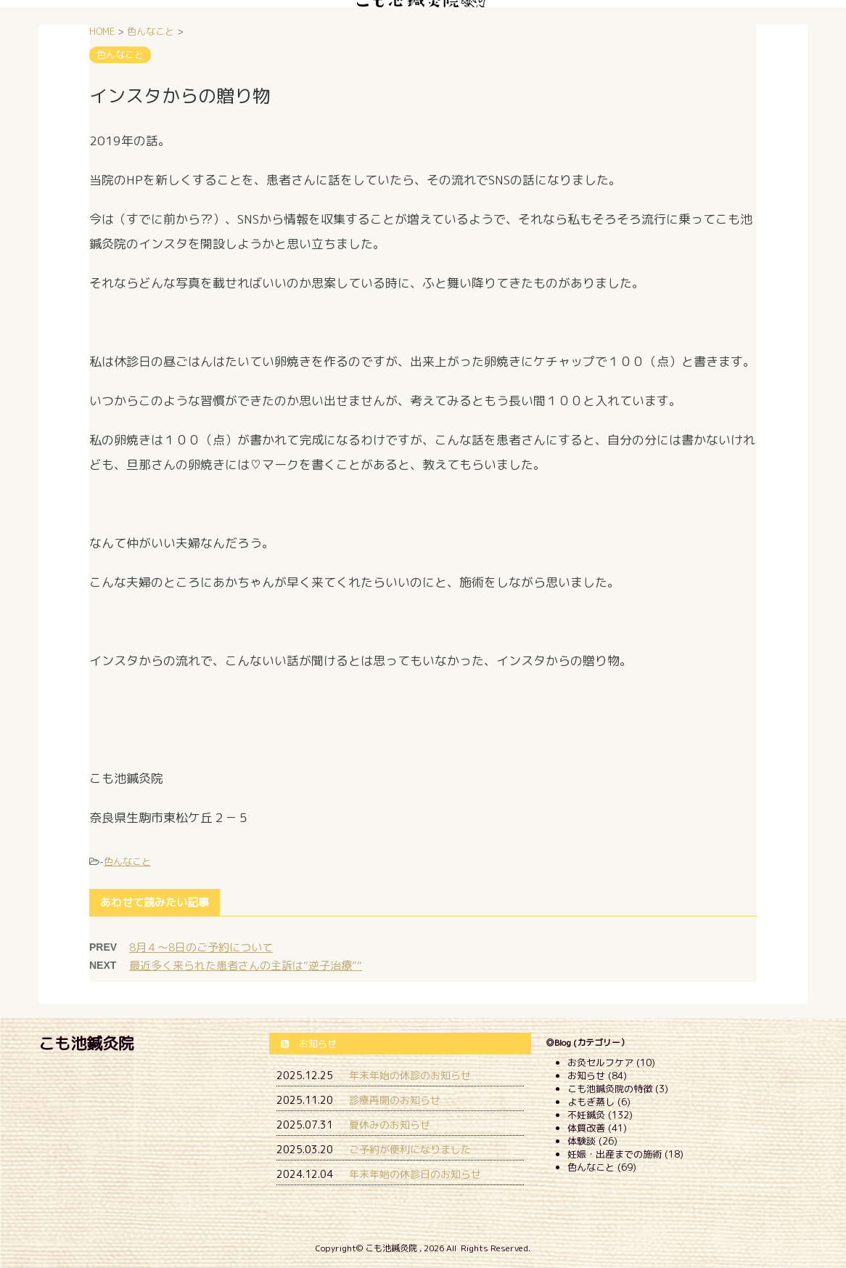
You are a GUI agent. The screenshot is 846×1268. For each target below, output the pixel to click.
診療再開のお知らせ (394, 1100)
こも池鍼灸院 (86, 1043)
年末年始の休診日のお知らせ (415, 1174)
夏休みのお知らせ (389, 1124)
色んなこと (127, 861)
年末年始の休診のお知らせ (410, 1075)
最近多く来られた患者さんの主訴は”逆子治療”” (245, 965)
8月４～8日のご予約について (201, 947)
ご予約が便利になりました (410, 1149)
